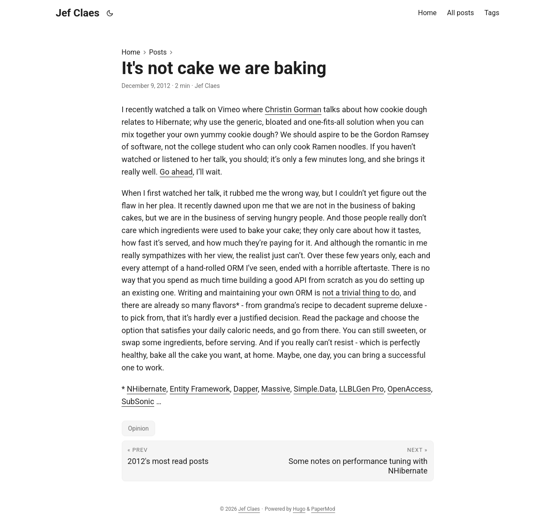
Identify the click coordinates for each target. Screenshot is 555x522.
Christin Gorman (293, 109)
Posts (158, 52)
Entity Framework (200, 388)
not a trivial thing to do (360, 292)
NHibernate (146, 388)
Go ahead (176, 171)
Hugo (299, 509)
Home (131, 52)
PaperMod (323, 509)
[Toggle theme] (109, 13)
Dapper (246, 388)
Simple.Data (315, 388)
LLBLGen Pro (361, 388)
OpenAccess (409, 388)
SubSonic (138, 401)
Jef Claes (78, 13)
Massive (275, 388)
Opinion (138, 428)
